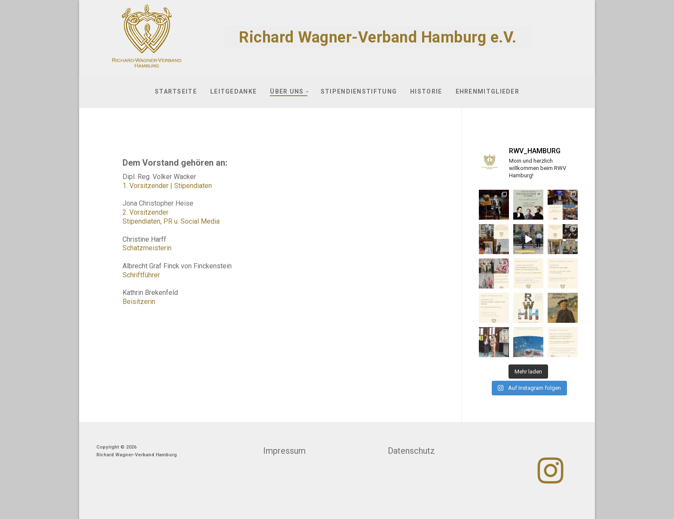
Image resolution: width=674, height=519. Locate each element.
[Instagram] (551, 470)
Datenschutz (411, 451)
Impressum (284, 451)
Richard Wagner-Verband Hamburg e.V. (378, 37)
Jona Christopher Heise (158, 203)
